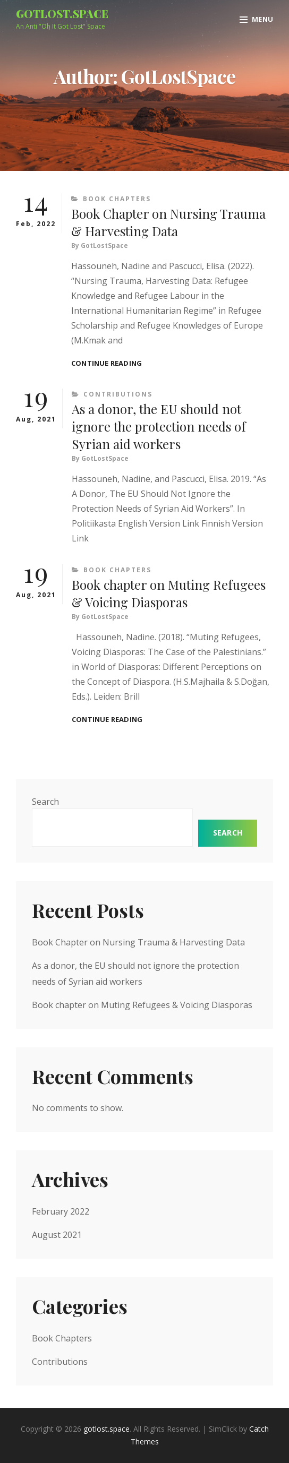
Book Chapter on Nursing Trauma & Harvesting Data (168, 222)
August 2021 (57, 1235)
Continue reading (106, 363)
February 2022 (60, 1211)
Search (45, 801)
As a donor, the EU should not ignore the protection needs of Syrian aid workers (159, 426)
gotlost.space (62, 13)
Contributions (117, 394)
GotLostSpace (104, 245)
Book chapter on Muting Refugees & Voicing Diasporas (169, 593)
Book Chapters (117, 198)
